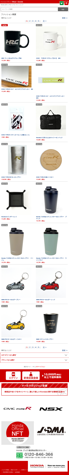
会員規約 (17, 472)
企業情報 (64, 470)
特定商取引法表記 (8, 472)
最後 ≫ (65, 18)
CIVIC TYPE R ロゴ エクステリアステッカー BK (17, 89)
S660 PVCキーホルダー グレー (10, 299)
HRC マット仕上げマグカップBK (11, 58)
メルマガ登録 (5, 470)
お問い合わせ (44, 470)
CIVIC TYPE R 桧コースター (45, 177)
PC (34, 366)
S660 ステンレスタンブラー (44, 339)
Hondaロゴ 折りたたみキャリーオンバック (49, 137)
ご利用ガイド (24, 470)
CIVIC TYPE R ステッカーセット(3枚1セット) (15, 135)
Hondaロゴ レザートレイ (9, 217)
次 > (44, 21)
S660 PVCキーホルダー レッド (45, 299)
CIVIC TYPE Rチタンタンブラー (11, 177)
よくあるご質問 (34, 470)
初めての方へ (14, 470)
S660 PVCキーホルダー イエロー (11, 339)
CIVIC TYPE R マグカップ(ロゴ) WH (48, 58)
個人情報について (55, 470)
